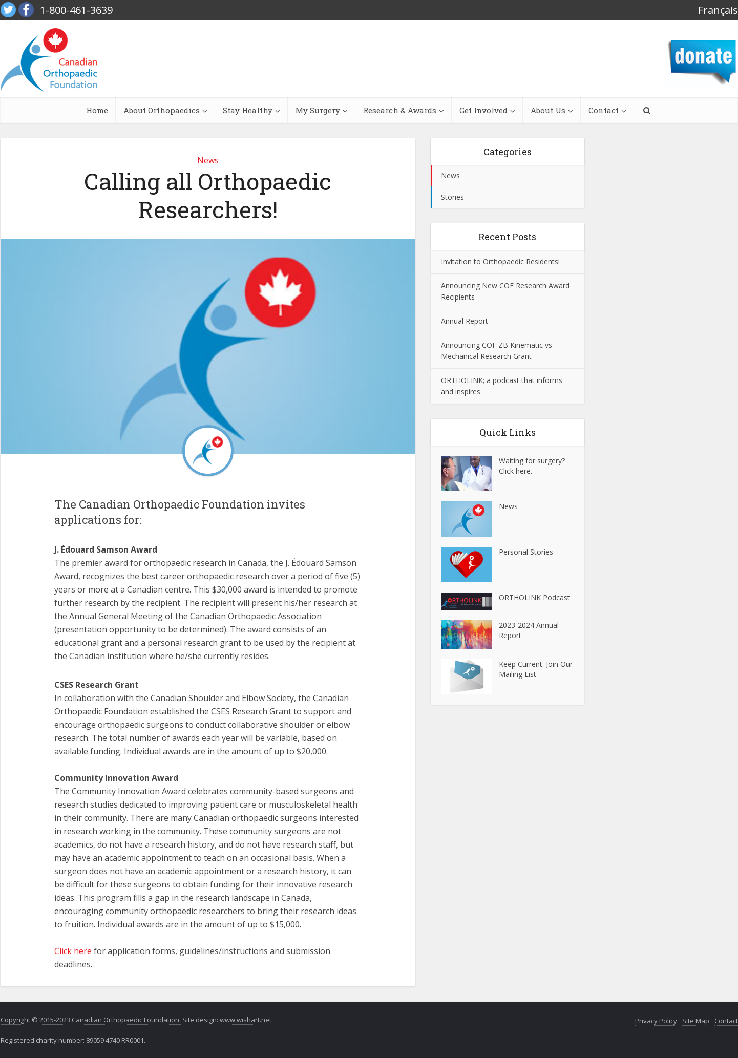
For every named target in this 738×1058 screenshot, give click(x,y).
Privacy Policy (656, 1020)
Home (97, 110)
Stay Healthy (247, 110)
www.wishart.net (245, 1019)
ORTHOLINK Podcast (534, 597)
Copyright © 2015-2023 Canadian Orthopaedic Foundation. (91, 1019)
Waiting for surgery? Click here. (532, 466)
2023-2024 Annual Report (529, 630)
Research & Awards (399, 110)
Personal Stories (526, 552)
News (208, 160)
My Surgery (318, 110)
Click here (73, 951)
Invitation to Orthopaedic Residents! (500, 261)
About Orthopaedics (161, 110)
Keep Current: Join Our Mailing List (536, 669)
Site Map (695, 1020)
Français (718, 10)
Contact (603, 110)
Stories (452, 197)
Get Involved (483, 110)
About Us (548, 110)
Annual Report (464, 321)
